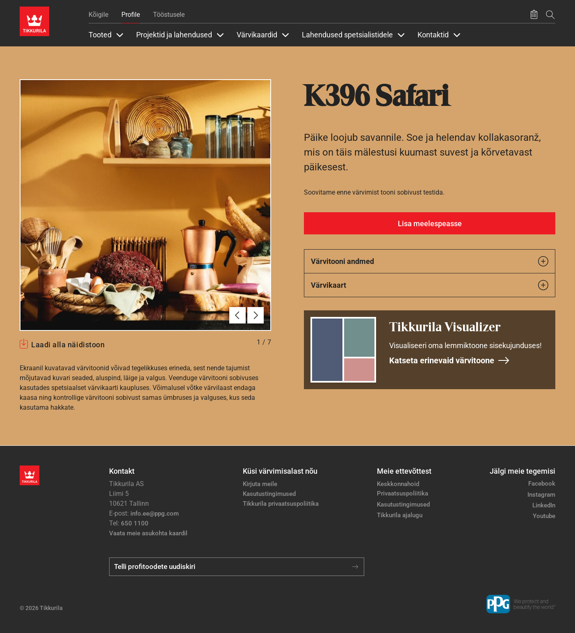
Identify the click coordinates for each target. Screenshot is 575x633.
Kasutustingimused (269, 494)
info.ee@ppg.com (154, 513)
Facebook (541, 483)
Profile (130, 14)
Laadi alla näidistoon (68, 344)
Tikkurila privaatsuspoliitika (281, 503)
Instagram (541, 494)
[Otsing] (550, 14)
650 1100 (134, 523)
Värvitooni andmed (429, 261)
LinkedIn (543, 505)
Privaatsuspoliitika (402, 493)
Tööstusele (169, 14)
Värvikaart (429, 285)
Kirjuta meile (260, 484)
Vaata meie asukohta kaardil (148, 533)
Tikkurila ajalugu (399, 515)
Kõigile (98, 14)
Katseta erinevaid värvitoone (449, 360)
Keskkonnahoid (398, 484)
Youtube (544, 516)
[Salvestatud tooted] (534, 15)
